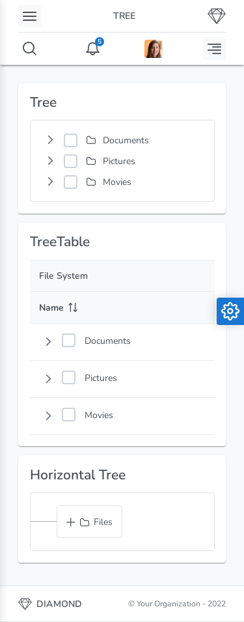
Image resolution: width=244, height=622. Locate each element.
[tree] (122, 161)
